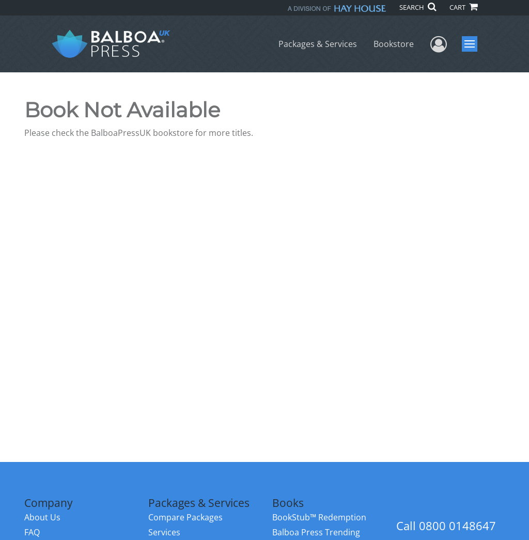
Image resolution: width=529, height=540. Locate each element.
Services (164, 532)
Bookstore (394, 44)
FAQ (32, 532)
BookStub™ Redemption (319, 517)
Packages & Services (317, 44)
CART (463, 7)
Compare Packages (185, 517)
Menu (470, 44)
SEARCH (417, 7)
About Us (42, 517)
